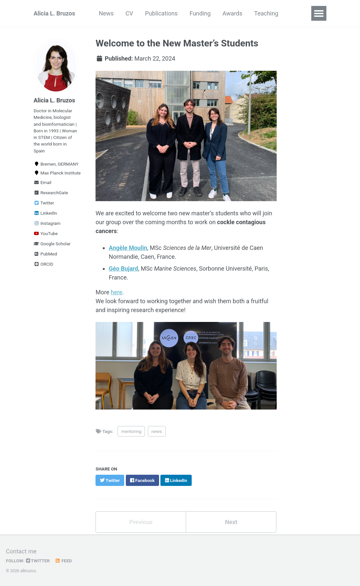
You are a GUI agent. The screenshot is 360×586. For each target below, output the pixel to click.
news (157, 431)
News (106, 13)
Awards (232, 13)
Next (231, 522)
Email (42, 182)
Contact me (21, 551)
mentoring (131, 431)
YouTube (46, 233)
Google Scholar (52, 243)
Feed (63, 560)
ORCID (43, 264)
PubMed (45, 253)
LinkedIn (45, 213)
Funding (199, 13)
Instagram (47, 223)
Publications (161, 13)
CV (129, 13)
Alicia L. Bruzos (54, 13)
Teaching (266, 13)
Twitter (44, 202)
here (116, 292)
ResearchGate (51, 192)
